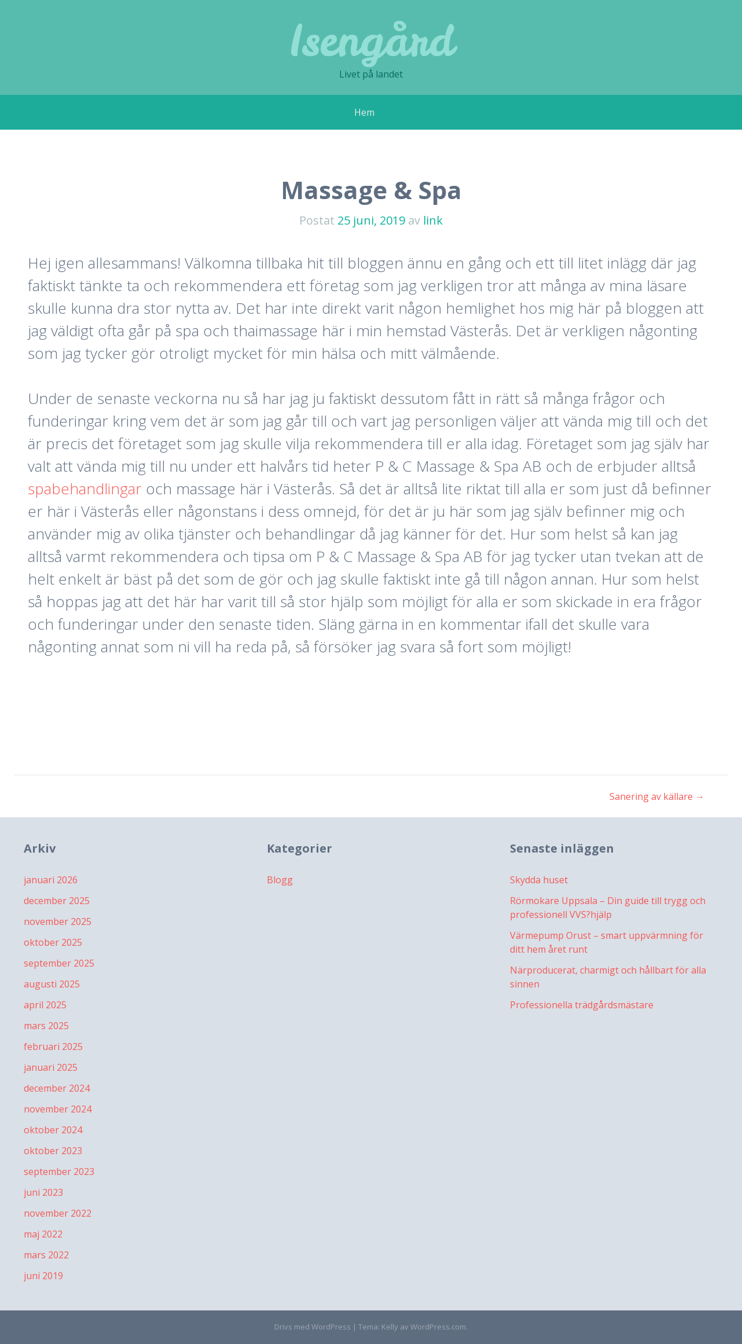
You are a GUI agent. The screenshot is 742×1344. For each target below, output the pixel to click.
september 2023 (59, 1171)
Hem (364, 112)
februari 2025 (53, 1046)
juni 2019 (43, 1275)
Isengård (371, 40)
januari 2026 (51, 879)
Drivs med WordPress (312, 1326)
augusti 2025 (52, 984)
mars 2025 (46, 1025)
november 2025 (57, 921)
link (433, 220)
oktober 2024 (53, 1129)
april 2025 (45, 1004)
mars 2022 (46, 1254)
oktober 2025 (53, 942)
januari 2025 (51, 1067)
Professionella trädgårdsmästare (581, 1004)
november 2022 (57, 1213)
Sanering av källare (656, 796)
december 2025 (57, 900)
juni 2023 (43, 1192)
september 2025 (59, 963)
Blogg (280, 879)
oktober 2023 (53, 1150)
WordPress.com (438, 1326)
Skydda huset (539, 879)
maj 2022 (43, 1234)
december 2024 (57, 1088)
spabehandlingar (85, 488)
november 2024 (57, 1109)
